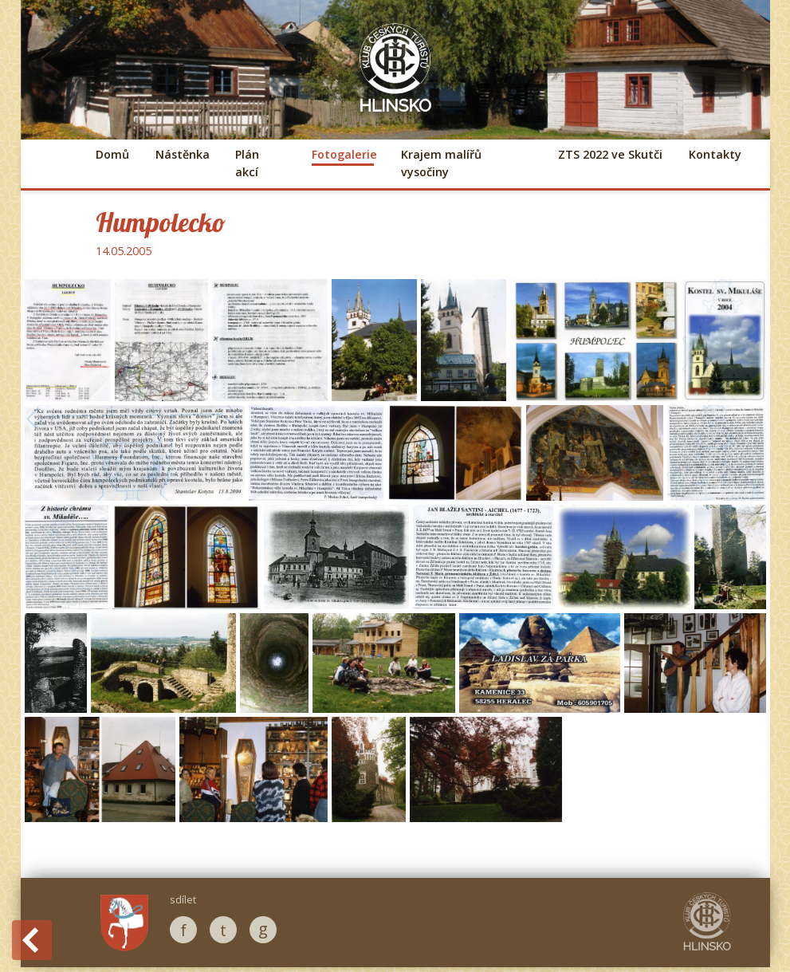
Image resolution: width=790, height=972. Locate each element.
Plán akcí (247, 163)
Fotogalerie (343, 154)
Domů (112, 154)
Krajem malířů (441, 163)
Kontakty (715, 154)
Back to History (32, 940)
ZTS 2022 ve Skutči (610, 154)
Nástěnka (181, 154)
